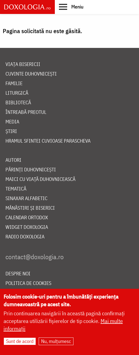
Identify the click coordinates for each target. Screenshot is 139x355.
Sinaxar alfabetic (26, 198)
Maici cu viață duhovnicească (40, 179)
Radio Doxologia (24, 237)
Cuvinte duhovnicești (31, 74)
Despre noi (17, 274)
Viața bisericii (22, 64)
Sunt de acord (19, 343)
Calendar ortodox (26, 218)
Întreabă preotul (25, 112)
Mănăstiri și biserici (30, 208)
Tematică (15, 189)
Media (12, 122)
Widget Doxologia (26, 227)
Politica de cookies (28, 283)
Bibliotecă (18, 103)
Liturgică (16, 93)
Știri (11, 131)
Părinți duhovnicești (30, 170)
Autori (13, 160)
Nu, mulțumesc (56, 343)
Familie (13, 83)
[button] (71, 6)
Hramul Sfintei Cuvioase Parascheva (47, 141)
